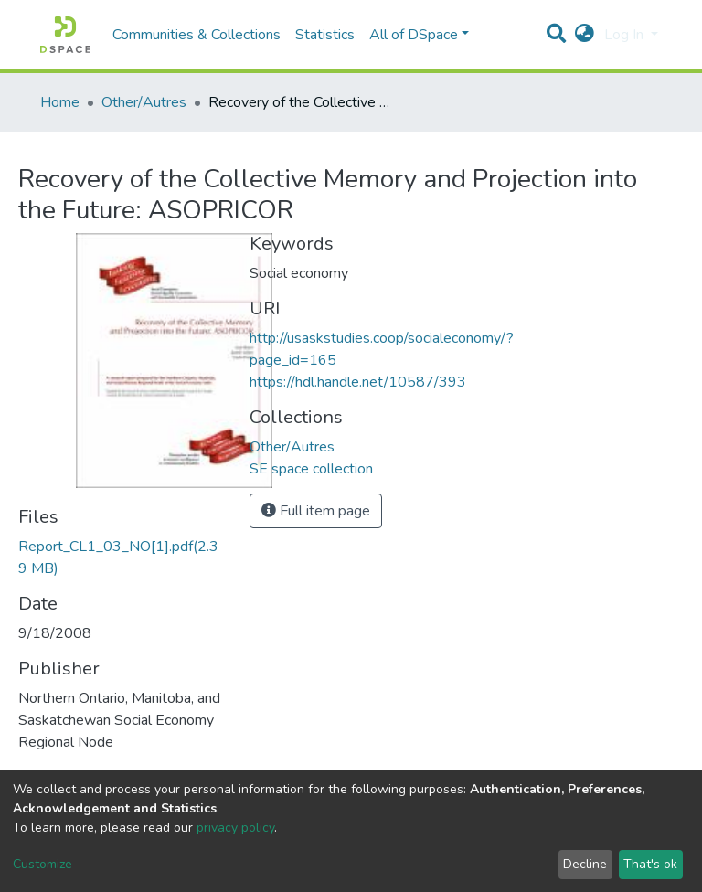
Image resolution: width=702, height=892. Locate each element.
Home (60, 102)
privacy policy (235, 827)
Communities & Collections (196, 35)
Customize (42, 864)
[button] (585, 35)
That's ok (650, 864)
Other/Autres (143, 102)
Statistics (325, 35)
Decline (585, 864)
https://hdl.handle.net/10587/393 (358, 382)
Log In (625, 35)
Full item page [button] (315, 511)
